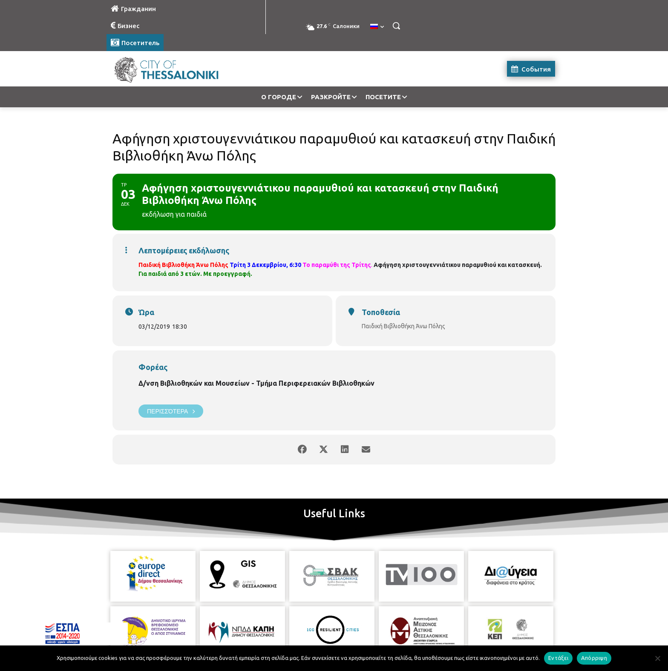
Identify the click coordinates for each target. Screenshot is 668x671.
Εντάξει (558, 658)
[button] (396, 26)
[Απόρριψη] (657, 658)
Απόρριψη (594, 658)
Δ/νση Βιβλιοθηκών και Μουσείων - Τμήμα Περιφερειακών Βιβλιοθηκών (256, 383)
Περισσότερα (171, 411)
